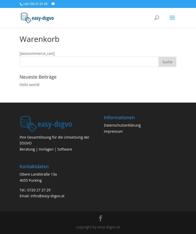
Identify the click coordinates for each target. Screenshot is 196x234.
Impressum (113, 131)
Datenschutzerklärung (122, 125)
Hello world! (30, 84)
